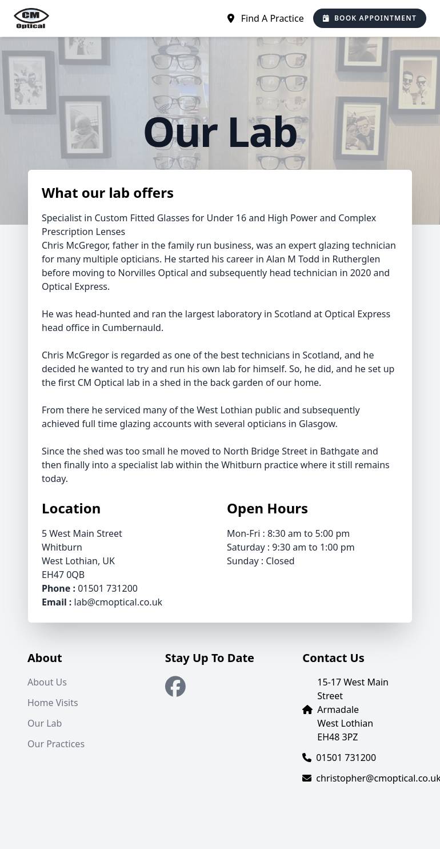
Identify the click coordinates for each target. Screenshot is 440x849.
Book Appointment (370, 18)
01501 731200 (108, 588)
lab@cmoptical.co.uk (118, 602)
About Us (47, 682)
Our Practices (56, 744)
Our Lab (44, 723)
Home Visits (52, 702)
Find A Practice (265, 18)
